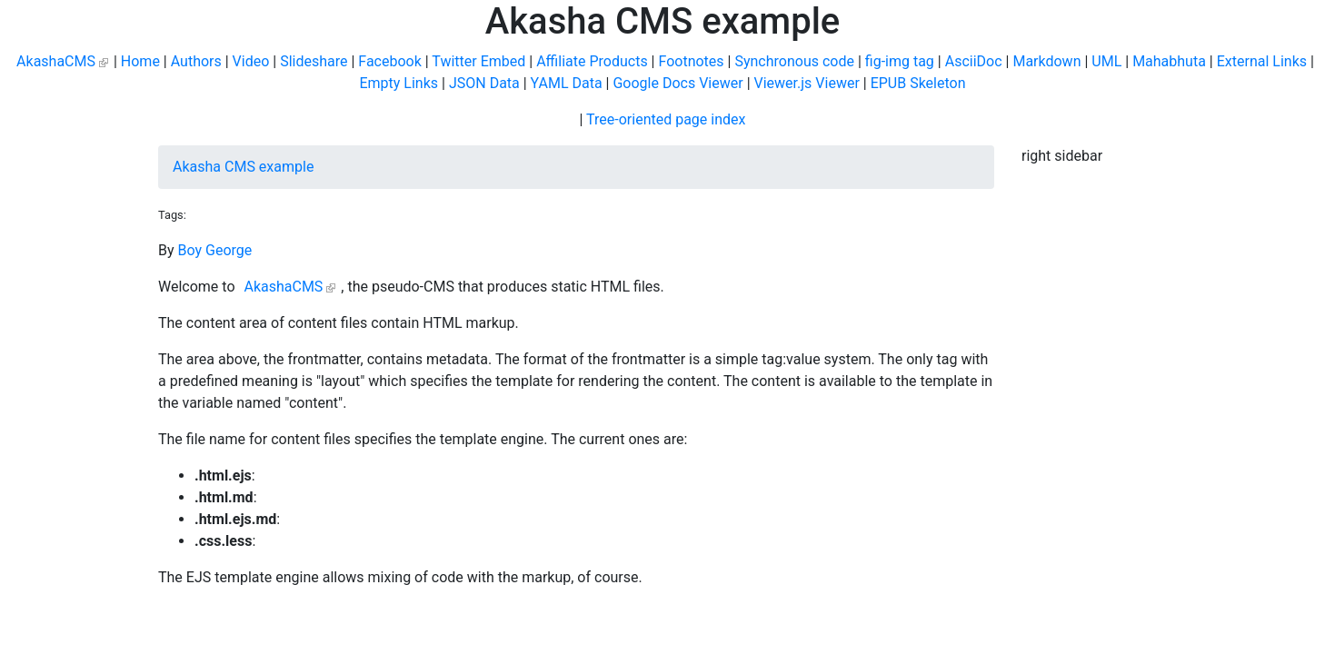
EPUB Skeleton (918, 83)
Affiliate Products (591, 61)
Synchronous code (794, 61)
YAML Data (567, 83)
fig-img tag (899, 61)
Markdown (1046, 61)
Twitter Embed (478, 61)
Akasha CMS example (243, 166)
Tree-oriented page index (665, 119)
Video (251, 61)
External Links (1262, 61)
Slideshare (313, 61)
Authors (196, 61)
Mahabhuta (1169, 61)
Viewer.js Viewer (807, 83)
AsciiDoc (973, 61)
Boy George (215, 250)
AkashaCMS (55, 61)
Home (140, 61)
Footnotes (690, 61)
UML (1106, 61)
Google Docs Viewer (677, 83)
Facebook (389, 61)
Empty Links (398, 83)
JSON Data (484, 83)
